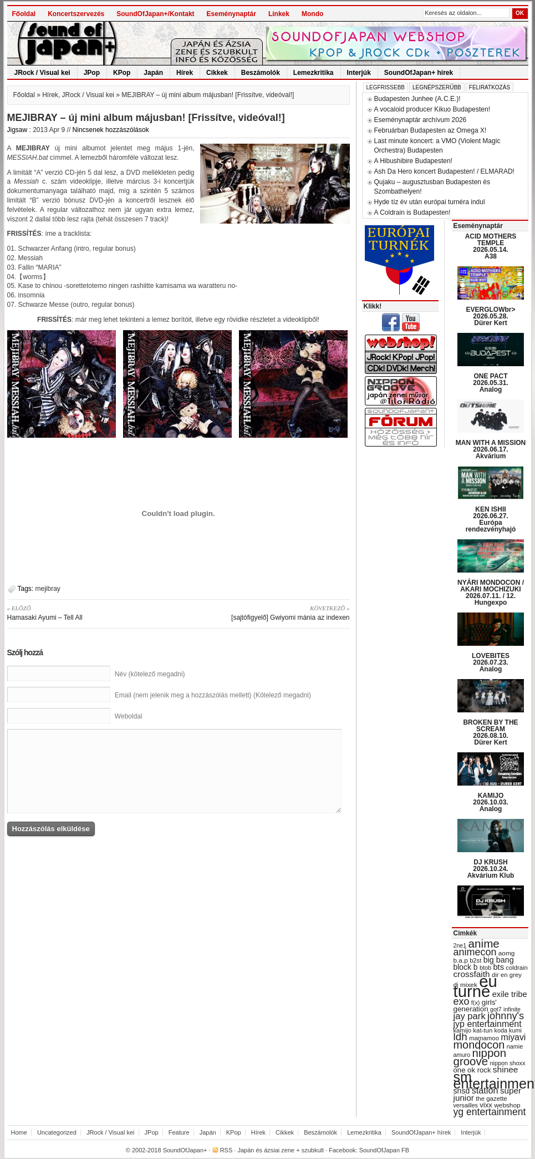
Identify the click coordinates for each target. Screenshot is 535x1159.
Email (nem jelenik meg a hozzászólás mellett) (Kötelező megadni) (213, 695)
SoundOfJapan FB (384, 1150)
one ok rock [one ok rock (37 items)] (472, 1070)
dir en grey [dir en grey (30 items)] (507, 974)
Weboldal (128, 716)
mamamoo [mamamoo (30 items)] (484, 1038)
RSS (226, 1150)
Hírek (184, 73)
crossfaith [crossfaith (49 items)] (472, 974)
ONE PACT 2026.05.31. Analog (490, 382)
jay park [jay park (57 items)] (470, 1016)
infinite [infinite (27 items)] (512, 1009)
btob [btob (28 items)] (485, 967)
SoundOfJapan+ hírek (418, 73)
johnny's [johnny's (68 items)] (505, 1015)
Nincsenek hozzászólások (111, 130)
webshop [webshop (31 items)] (507, 1105)
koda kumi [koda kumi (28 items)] (508, 1030)
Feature (179, 1132)
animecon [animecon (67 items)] (475, 952)
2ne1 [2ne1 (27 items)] (460, 945)
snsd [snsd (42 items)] (462, 1090)
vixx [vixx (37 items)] (486, 1105)
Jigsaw (17, 130)
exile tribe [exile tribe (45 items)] (509, 994)
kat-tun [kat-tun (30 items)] (482, 1030)
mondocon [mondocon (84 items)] (479, 1045)
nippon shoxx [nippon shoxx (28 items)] (507, 1063)
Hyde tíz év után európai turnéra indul (429, 202)
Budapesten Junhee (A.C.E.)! (417, 99)
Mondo (312, 14)
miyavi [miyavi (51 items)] (513, 1037)
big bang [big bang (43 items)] (498, 959)
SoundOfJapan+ (185, 1150)
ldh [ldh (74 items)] (460, 1036)
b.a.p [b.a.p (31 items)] (461, 960)
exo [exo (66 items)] (462, 1001)
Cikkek (217, 73)
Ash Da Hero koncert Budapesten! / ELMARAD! (444, 171)
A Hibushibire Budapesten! (413, 161)
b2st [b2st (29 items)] (475, 960)
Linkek (278, 14)
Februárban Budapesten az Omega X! (430, 130)
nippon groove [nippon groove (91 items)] (480, 1056)
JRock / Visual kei (42, 73)
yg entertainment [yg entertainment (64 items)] (490, 1111)
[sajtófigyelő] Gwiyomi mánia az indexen (268, 612)
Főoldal (24, 14)
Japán (153, 73)
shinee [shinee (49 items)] (505, 1069)
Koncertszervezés (76, 14)
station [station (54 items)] (485, 1090)
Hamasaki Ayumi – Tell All (89, 612)
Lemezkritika (313, 73)
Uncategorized (57, 1132)
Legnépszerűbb (436, 87)
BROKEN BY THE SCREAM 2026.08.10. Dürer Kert (490, 732)
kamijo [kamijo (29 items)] (462, 1030)
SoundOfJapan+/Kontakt (155, 14)
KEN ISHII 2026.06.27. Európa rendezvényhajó (491, 519)
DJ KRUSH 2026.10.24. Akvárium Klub (490, 868)
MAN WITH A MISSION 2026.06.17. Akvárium (491, 449)
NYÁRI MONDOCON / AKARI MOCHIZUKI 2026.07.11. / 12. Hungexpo (490, 592)
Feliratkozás (489, 87)
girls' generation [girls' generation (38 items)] (475, 1005)
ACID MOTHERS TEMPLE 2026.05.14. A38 (491, 246)
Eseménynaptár (231, 14)
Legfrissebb (385, 87)
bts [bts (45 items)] (498, 967)
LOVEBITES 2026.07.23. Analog (490, 662)
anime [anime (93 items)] (484, 943)
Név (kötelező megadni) (150, 674)
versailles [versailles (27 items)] (466, 1105)
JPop (92, 73)
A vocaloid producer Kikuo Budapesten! (432, 109)
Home (19, 1132)
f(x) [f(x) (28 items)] (475, 1002)
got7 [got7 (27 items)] (496, 1009)
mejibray (47, 589)
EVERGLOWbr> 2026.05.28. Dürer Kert (490, 316)
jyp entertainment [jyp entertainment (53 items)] (488, 1024)
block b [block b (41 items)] (466, 967)
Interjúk (359, 73)
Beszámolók (260, 73)
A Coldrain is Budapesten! (412, 212)
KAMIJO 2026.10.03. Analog (490, 802)
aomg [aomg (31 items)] (506, 953)
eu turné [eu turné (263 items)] (475, 986)
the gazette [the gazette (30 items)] (491, 1098)
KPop (121, 73)
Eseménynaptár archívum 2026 (420, 120)
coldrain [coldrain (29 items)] (516, 967)
